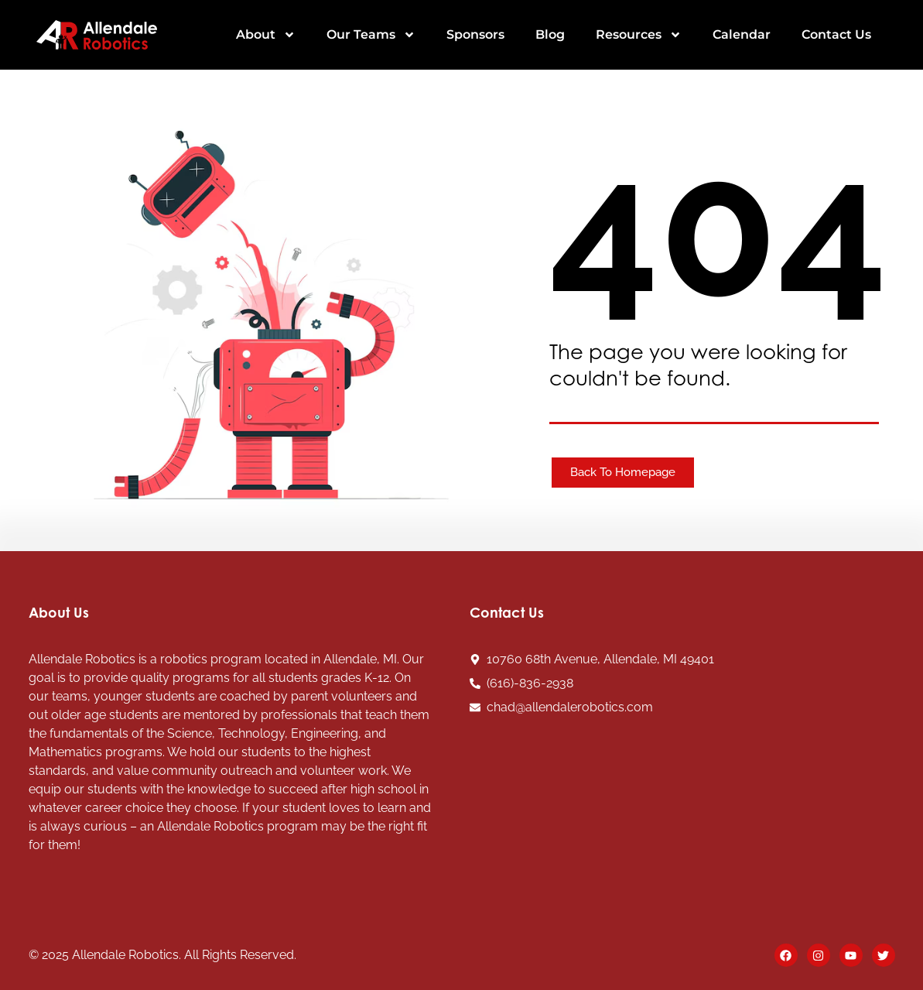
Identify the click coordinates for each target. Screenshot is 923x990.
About (266, 35)
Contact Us (836, 34)
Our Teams (370, 35)
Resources (639, 35)
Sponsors (475, 34)
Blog (550, 34)
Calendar (742, 34)
